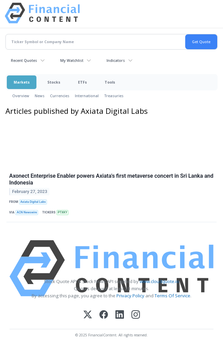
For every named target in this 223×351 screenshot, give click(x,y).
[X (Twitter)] (88, 315)
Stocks (53, 82)
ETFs (82, 82)
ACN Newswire (27, 212)
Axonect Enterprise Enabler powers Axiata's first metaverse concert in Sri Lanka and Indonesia (111, 179)
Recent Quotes (24, 60)
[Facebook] (104, 315)
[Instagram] (136, 315)
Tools (110, 82)
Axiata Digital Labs (33, 202)
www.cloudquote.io (159, 281)
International (87, 95)
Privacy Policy (130, 296)
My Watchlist (71, 60)
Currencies (59, 95)
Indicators (116, 60)
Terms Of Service (172, 296)
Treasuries (114, 95)
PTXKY (62, 212)
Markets (22, 82)
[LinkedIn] (120, 315)
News (40, 95)
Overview (20, 95)
